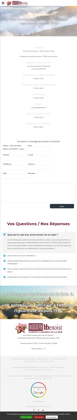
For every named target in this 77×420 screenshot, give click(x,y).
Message (31, 172)
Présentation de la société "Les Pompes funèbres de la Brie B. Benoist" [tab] (35, 277)
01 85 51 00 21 (38, 127)
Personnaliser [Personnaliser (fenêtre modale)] (52, 417)
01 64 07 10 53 (38, 78)
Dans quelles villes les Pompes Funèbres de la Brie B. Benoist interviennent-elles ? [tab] (38, 270)
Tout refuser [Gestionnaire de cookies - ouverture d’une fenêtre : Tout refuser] (39, 417)
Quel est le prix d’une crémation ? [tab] (20, 256)
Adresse (31, 163)
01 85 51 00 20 (38, 88)
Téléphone (7, 163)
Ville (5, 172)
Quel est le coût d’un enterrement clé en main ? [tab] (31, 235)
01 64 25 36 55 (38, 117)
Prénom (6, 154)
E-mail (30, 154)
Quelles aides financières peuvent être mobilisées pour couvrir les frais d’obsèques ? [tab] (35, 262)
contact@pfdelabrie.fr (38, 107)
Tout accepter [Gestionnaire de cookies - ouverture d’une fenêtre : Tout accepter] (26, 417)
